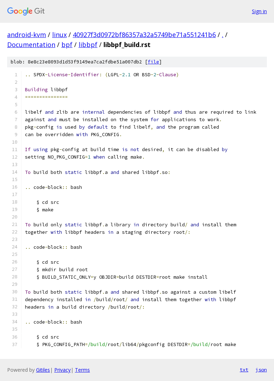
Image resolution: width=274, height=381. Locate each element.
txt (244, 369)
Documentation (31, 44)
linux (59, 34)
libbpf (87, 44)
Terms (82, 369)
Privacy (62, 369)
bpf (66, 44)
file (153, 62)
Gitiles (43, 369)
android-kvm (26, 34)
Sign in (259, 11)
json (261, 369)
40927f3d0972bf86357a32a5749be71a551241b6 (144, 34)
